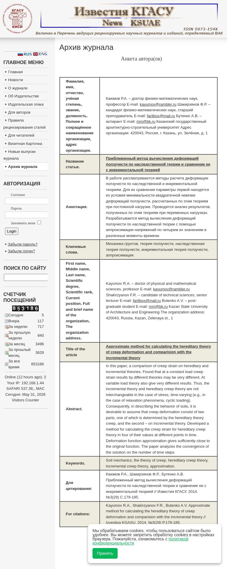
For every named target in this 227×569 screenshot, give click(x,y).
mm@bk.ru (146, 121)
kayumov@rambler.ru (158, 104)
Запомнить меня (26, 223)
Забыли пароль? (23, 244)
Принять (105, 553)
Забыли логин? (21, 251)
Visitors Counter (25, 400)
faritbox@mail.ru (161, 116)
